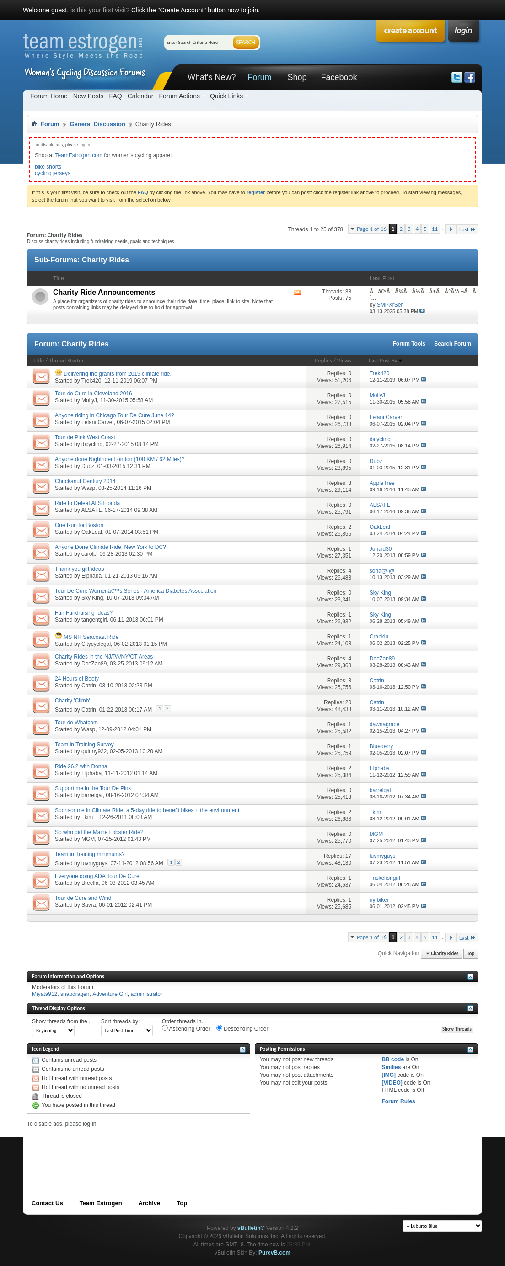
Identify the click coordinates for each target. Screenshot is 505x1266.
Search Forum (452, 343)
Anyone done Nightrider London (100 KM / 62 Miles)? (120, 459)
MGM (88, 839)
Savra (88, 905)
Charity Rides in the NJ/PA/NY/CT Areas (104, 657)
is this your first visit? (99, 10)
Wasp (88, 488)
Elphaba (91, 576)
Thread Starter (66, 360)
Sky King (92, 598)
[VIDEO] (391, 1083)
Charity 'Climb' (72, 700)
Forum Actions (179, 96)
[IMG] (388, 1075)
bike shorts (48, 167)
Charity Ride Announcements (104, 292)
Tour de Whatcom (76, 722)
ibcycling (91, 444)
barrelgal (92, 795)
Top (470, 954)
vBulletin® (251, 1228)
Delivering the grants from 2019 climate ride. (117, 374)
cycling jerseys (52, 173)
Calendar (141, 96)
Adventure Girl (110, 994)
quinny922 (94, 751)
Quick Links (226, 96)
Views (344, 360)
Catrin (88, 685)
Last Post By (386, 360)
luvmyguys (94, 863)
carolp (89, 554)
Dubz (87, 466)
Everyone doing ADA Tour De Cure (97, 876)
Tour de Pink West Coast (85, 437)
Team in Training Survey (84, 744)
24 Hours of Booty (77, 679)
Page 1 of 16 (372, 228)
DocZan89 (94, 663)
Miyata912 (44, 994)
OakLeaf (91, 532)
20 (348, 702)
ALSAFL (91, 510)
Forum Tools (409, 343)
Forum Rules (398, 1101)
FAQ (115, 96)
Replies (323, 360)
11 (435, 228)
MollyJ (89, 400)
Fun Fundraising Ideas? (84, 613)
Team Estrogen (101, 1203)
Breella (89, 883)
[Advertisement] (193, 1148)
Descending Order (242, 1028)
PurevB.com (274, 1253)
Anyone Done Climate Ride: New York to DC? (110, 547)
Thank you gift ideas (79, 569)
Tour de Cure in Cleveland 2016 (93, 393)
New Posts (88, 96)
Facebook (339, 77)
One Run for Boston (79, 525)
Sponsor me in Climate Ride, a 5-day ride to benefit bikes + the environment (147, 810)
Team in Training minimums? (90, 854)
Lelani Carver (97, 422)
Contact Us (47, 1203)
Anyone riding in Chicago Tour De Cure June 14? (114, 415)
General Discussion (97, 124)
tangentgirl (94, 620)
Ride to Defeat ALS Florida (87, 503)
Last (467, 229)
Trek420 (91, 381)
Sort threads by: (120, 1021)
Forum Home (49, 96)
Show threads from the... (62, 1021)
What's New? (212, 77)
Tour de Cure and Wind (83, 898)
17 (348, 856)
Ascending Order (186, 1028)
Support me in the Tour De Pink (93, 788)
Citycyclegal (96, 644)
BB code (392, 1059)
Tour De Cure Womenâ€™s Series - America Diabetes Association (135, 591)
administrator (146, 994)
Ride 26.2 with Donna (81, 766)
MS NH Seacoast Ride (91, 637)
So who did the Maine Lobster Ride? (99, 832)
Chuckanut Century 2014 (85, 481)
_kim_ (88, 817)
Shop (296, 77)
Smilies (391, 1067)
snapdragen (74, 994)
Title (38, 360)
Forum (259, 77)
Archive (150, 1203)
